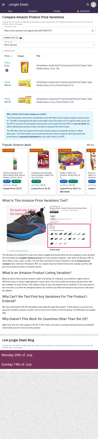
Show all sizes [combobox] (10, 45)
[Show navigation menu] (3, 4)
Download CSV (12, 38)
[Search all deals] (88, 4)
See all (90, 145)
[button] (8, 181)
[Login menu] (93, 4)
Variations (32, 11)
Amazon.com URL (10, 27)
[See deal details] (6, 70)
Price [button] (8, 56)
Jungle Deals (18, 4)
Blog (10, 11)
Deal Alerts (83, 11)
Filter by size (8, 42)
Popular (57, 11)
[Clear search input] (92, 30)
